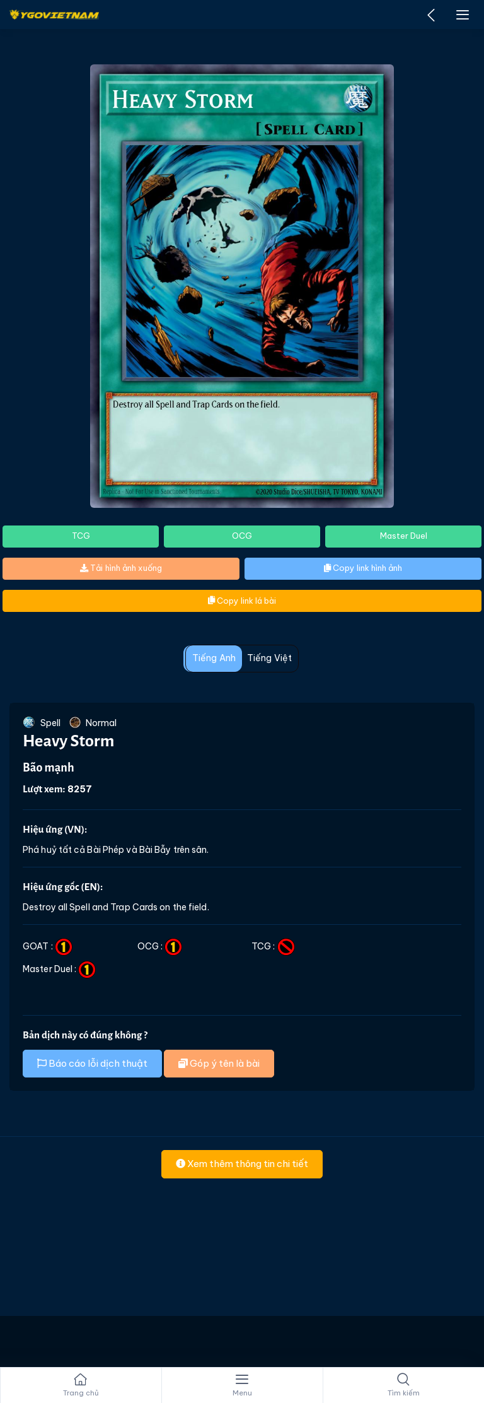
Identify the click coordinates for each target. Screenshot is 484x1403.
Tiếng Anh (214, 658)
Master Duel (403, 536)
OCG (242, 536)
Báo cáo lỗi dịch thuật (92, 1063)
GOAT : (47, 946)
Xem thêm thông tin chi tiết (242, 1164)
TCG (81, 536)
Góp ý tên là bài (219, 1063)
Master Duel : (59, 969)
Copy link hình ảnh (363, 568)
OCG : (160, 946)
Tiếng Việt (269, 658)
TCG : (273, 946)
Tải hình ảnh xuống (121, 568)
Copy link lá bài (242, 601)
